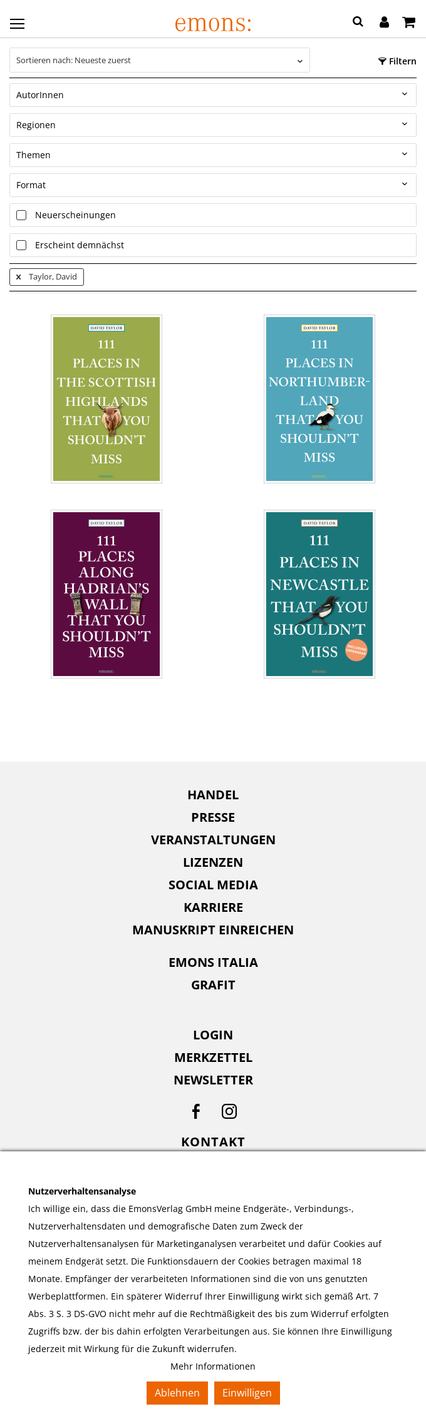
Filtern (397, 61)
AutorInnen (40, 95)
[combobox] (159, 60)
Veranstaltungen (213, 839)
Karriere (213, 907)
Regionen (36, 125)
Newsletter (213, 1079)
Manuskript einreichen (213, 929)
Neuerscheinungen (75, 215)
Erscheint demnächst (79, 245)
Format (31, 185)
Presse (213, 817)
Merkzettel (213, 1057)
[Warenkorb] (408, 23)
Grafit (213, 984)
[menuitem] (213, 795)
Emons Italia (213, 962)
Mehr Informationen (213, 1366)
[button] (358, 23)
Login (213, 1034)
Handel (213, 794)
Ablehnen (177, 1393)
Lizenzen (213, 862)
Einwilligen (247, 1393)
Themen (33, 155)
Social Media (213, 884)
